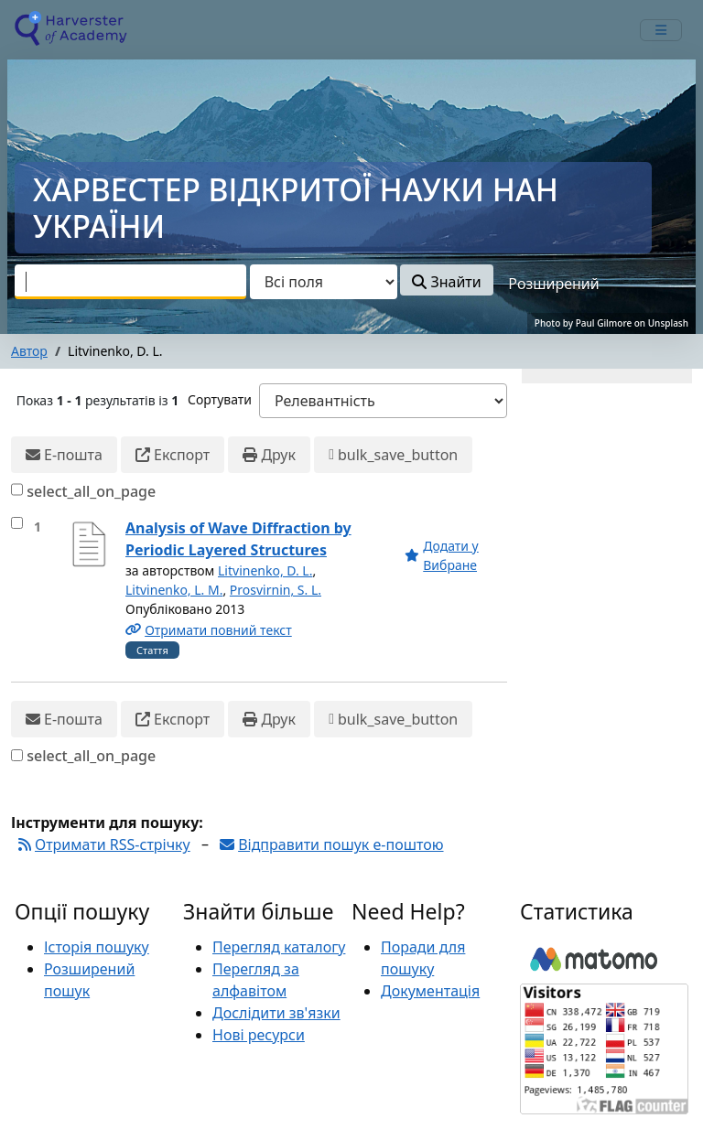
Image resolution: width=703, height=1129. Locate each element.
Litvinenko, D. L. (265, 570)
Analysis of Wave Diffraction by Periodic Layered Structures (238, 539)
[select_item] (17, 523)
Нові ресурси (258, 1035)
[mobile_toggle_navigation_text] (661, 30)
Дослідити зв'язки (276, 1013)
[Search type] (323, 281)
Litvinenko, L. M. (173, 589)
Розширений (553, 284)
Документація (430, 991)
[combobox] (130, 281)
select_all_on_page (91, 491)
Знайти (446, 282)
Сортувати (220, 399)
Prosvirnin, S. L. (275, 589)
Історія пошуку (96, 947)
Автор (29, 351)
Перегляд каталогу (278, 947)
